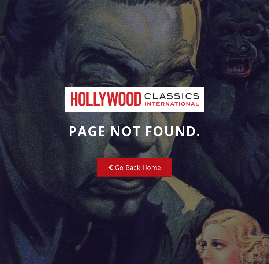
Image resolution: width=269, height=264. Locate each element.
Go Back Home (134, 167)
